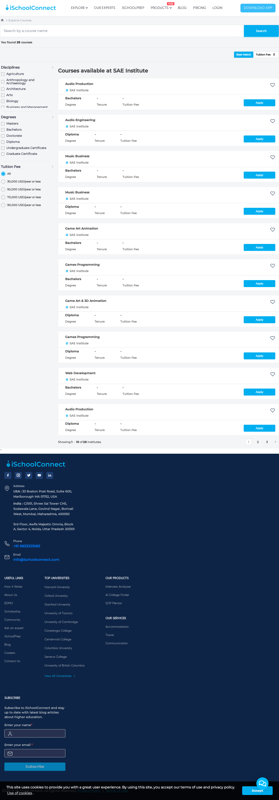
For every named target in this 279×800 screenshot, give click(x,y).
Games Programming (82, 265)
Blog (182, 8)
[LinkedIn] (49, 475)
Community (12, 619)
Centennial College (57, 639)
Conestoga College (57, 630)
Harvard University (57, 587)
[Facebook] (7, 475)
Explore (79, 8)
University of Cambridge (61, 622)
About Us (10, 595)
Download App (258, 8)
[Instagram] (18, 475)
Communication (116, 643)
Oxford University (56, 595)
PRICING (199, 8)
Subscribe (35, 766)
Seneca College (55, 656)
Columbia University (58, 648)
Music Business (77, 156)
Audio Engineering (80, 120)
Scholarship (12, 611)
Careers (9, 653)
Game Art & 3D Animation (85, 301)
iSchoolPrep (133, 8)
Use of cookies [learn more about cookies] (19, 793)
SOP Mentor (113, 603)
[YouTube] (39, 475)
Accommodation (117, 626)
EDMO (8, 603)
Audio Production (79, 84)
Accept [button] (257, 791)
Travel (109, 635)
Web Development (80, 373)
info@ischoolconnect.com (36, 560)
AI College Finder (117, 595)
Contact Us (12, 661)
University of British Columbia (64, 665)
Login (217, 8)
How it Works (13, 586)
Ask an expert (14, 628)
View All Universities (59, 676)
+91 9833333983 (26, 546)
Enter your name (18, 725)
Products (159, 6)
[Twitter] (28, 475)
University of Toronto (58, 613)
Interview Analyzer (118, 586)
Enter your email (18, 745)
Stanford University (57, 604)
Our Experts (104, 8)
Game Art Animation (81, 228)
